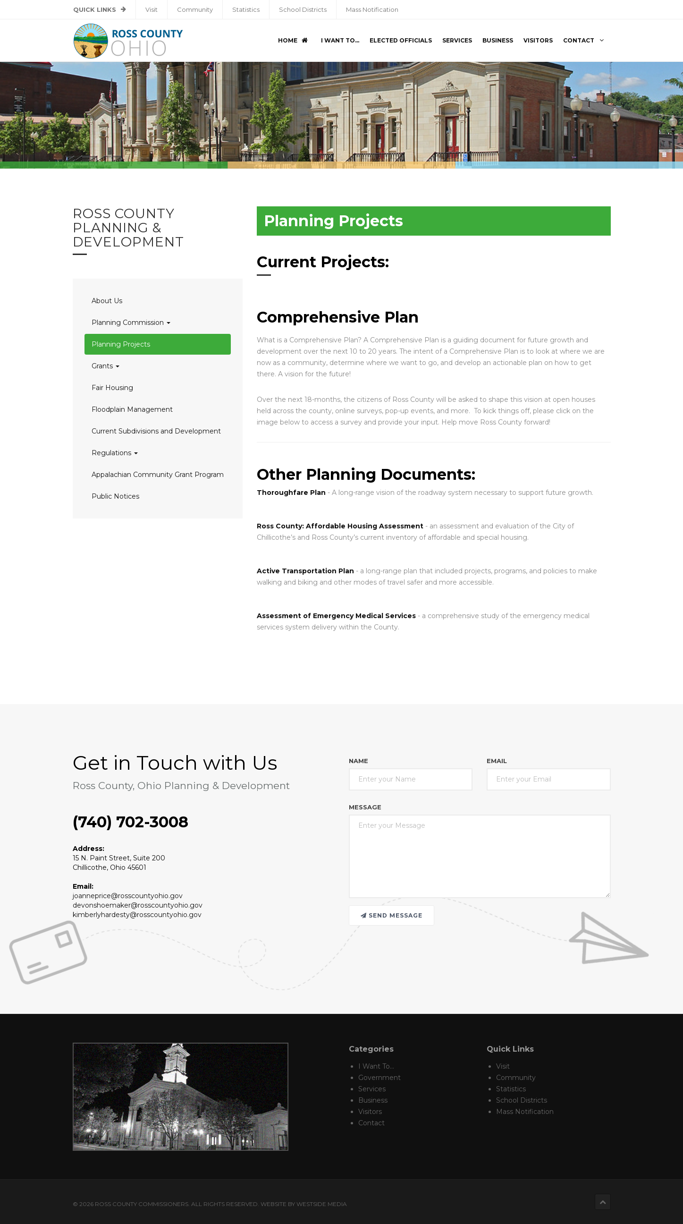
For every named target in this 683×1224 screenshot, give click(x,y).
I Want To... (340, 40)
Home (293, 40)
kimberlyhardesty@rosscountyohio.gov (137, 914)
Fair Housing (112, 387)
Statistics (246, 9)
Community (195, 9)
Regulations (115, 453)
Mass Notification (372, 9)
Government (379, 1077)
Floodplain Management (132, 409)
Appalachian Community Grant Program (158, 474)
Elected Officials (401, 40)
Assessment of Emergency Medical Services (336, 616)
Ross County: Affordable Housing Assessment (340, 526)
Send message (391, 915)
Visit (151, 9)
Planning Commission (131, 322)
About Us (107, 301)
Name (358, 761)
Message (365, 807)
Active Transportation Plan (305, 571)
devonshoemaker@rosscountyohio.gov (137, 905)
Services (457, 40)
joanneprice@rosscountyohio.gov (128, 896)
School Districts (303, 9)
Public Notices (115, 496)
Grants (105, 366)
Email (497, 761)
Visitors (538, 40)
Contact (584, 40)
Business (497, 40)
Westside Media (321, 1203)
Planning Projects (121, 344)
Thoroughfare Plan (291, 492)
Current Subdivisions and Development (156, 431)
